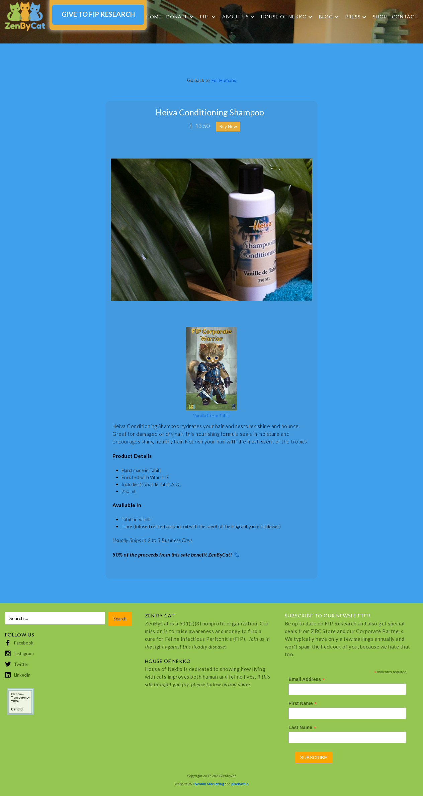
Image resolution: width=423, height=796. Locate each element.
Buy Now (228, 126)
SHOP (380, 16)
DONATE (177, 16)
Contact (405, 16)
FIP (204, 16)
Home (154, 16)
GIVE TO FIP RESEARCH (98, 14)
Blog (326, 16)
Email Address (306, 679)
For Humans (224, 80)
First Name (302, 703)
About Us (235, 16)
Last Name (302, 727)
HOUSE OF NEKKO (284, 16)
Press (353, 16)
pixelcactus (239, 784)
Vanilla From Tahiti (211, 415)
